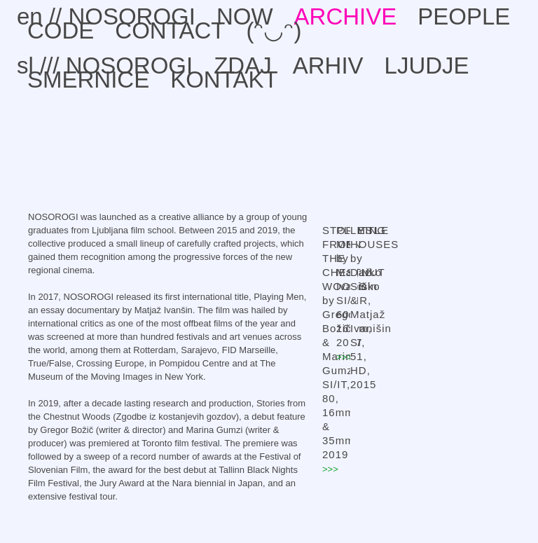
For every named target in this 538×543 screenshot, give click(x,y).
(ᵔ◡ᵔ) (273, 30)
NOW (244, 16)
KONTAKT (223, 79)
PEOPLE (464, 16)
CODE (60, 30)
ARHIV (328, 65)
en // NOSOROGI (106, 16)
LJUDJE (427, 65)
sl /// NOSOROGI (105, 65)
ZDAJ (243, 65)
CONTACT (170, 30)
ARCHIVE (345, 16)
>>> (330, 469)
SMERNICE (88, 79)
